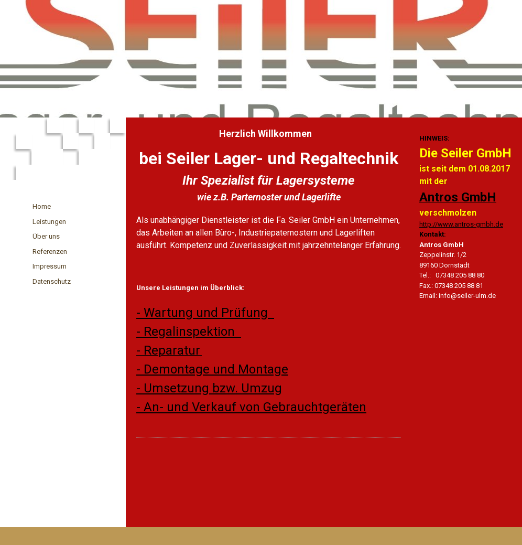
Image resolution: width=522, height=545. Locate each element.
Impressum (49, 266)
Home (41, 206)
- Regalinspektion (188, 331)
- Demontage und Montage (212, 369)
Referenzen (49, 251)
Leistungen (49, 222)
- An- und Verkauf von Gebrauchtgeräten (251, 407)
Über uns (46, 236)
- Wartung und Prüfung (205, 312)
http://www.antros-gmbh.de (461, 224)
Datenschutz (51, 281)
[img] (261, 58)
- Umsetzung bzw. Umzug (209, 388)
